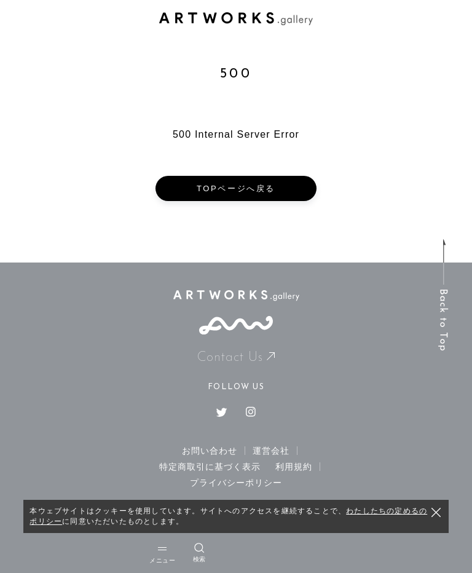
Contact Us (236, 357)
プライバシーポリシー (236, 483)
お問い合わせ (209, 451)
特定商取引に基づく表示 (210, 467)
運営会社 (271, 451)
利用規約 (293, 467)
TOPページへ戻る (236, 188)
